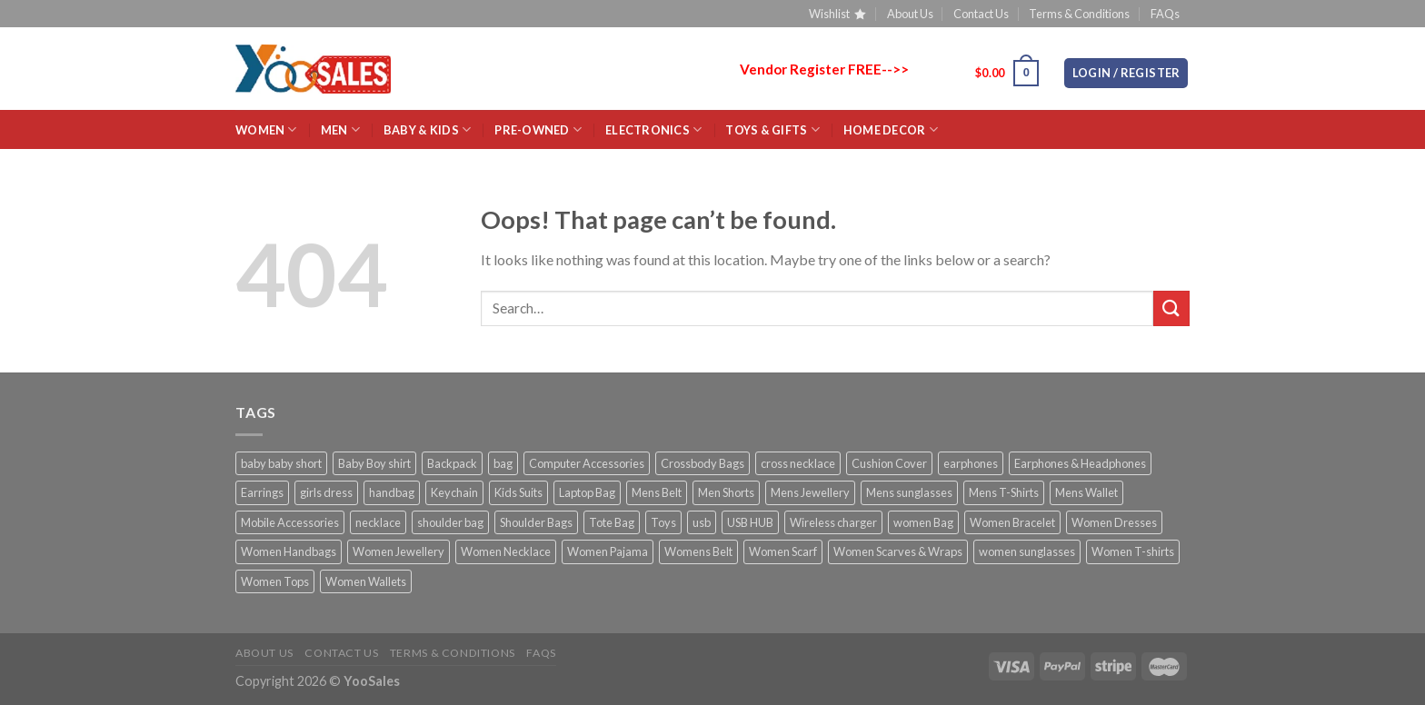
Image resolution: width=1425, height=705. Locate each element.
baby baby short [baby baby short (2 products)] (281, 463)
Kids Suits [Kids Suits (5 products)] (518, 492)
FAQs (1165, 13)
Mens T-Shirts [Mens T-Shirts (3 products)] (1004, 492)
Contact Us (981, 13)
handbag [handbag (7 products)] (391, 492)
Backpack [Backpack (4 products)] (452, 463)
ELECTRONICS (653, 129)
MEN (340, 129)
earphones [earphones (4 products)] (970, 463)
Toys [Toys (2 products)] (663, 522)
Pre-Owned (538, 129)
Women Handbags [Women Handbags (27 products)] (288, 551)
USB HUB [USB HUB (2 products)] (750, 522)
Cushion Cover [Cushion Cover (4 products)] (889, 463)
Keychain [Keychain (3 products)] (454, 492)
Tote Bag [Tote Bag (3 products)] (611, 522)
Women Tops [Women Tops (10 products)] (275, 581)
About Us (910, 13)
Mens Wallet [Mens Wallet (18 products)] (1086, 492)
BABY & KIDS (427, 129)
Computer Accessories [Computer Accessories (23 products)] (586, 463)
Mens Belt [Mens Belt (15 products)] (657, 492)
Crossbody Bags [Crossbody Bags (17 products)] (702, 463)
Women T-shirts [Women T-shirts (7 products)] (1132, 551)
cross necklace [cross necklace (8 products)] (798, 463)
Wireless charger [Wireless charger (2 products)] (833, 522)
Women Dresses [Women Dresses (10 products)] (1114, 522)
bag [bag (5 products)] (503, 463)
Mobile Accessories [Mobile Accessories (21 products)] (290, 522)
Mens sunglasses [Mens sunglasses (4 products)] (909, 492)
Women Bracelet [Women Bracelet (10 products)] (1012, 522)
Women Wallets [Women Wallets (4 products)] (365, 581)
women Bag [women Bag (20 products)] (923, 522)
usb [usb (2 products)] (702, 522)
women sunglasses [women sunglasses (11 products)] (1027, 551)
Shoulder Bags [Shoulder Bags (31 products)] (536, 522)
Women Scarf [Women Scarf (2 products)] (783, 551)
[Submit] (1171, 308)
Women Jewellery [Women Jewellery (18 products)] (398, 551)
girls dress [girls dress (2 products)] (326, 492)
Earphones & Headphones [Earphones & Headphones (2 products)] (1080, 463)
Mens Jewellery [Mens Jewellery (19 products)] (810, 492)
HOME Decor (890, 129)
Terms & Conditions (1079, 13)
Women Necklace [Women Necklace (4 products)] (506, 551)
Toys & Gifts (772, 129)
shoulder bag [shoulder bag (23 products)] (450, 522)
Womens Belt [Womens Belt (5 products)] (698, 551)
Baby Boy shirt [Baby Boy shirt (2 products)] (374, 463)
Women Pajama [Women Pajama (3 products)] (607, 551)
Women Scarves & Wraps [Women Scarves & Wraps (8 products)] (897, 551)
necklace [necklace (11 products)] (378, 522)
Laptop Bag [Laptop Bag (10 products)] (587, 492)
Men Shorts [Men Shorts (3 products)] (726, 492)
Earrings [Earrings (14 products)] (262, 492)
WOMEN (266, 129)
